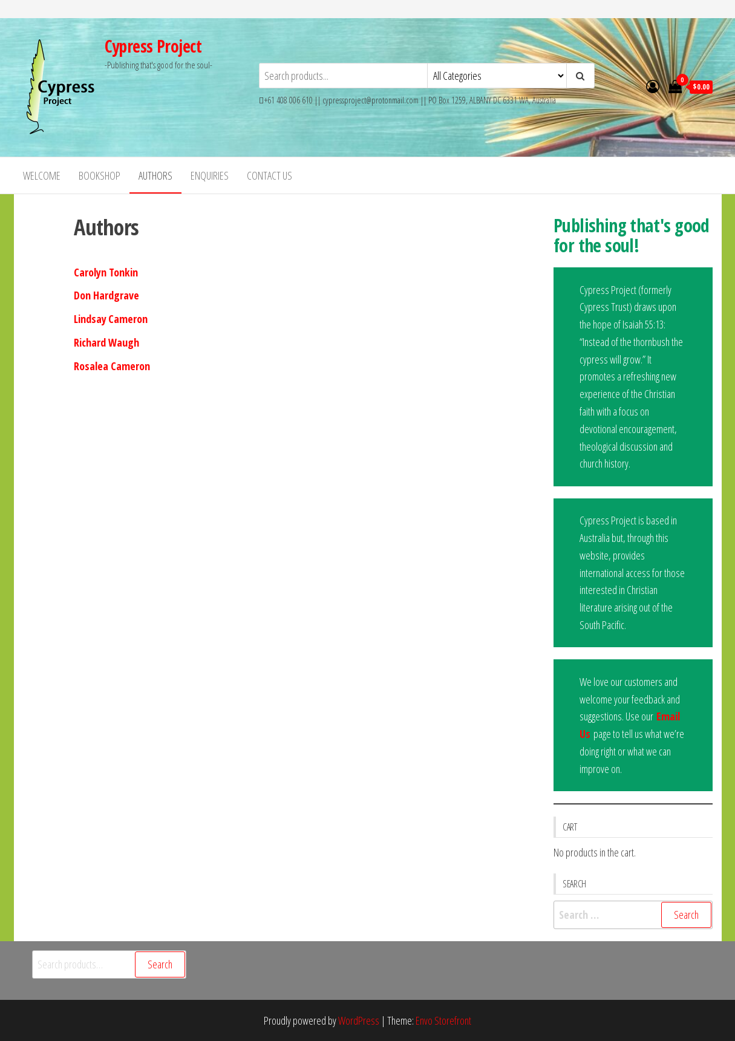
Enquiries (210, 175)
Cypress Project (153, 45)
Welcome (41, 175)
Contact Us (269, 175)
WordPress (358, 1020)
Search (160, 964)
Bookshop (99, 175)
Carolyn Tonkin (106, 272)
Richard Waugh (106, 342)
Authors (155, 175)
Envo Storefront (443, 1020)
